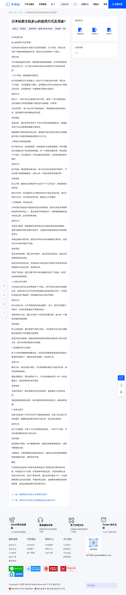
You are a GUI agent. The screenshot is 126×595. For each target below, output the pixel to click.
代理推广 (31, 549)
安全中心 (12, 545)
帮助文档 (12, 12)
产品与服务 (29, 4)
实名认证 (12, 549)
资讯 (21, 12)
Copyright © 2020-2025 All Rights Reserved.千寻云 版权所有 (34, 584)
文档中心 (85, 4)
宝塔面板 (42, 4)
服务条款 (12, 561)
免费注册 (118, 4)
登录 (105, 4)
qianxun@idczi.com (103, 555)
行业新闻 (49, 545)
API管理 (12, 553)
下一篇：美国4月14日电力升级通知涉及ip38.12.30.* (34, 500)
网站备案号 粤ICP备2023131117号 (51, 588)
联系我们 (67, 549)
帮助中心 (49, 549)
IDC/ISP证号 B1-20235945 (22, 588)
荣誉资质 (67, 557)
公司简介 (67, 545)
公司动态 (67, 553)
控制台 (96, 4)
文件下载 (49, 553)
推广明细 (31, 553)
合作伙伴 (31, 545)
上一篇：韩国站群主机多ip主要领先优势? (29, 494)
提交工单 (12, 557)
